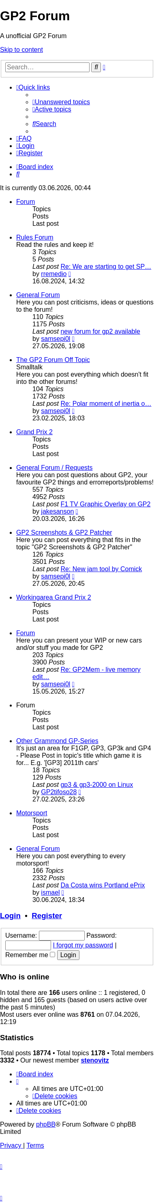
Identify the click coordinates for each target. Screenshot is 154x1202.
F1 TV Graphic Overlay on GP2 (105, 504)
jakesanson (57, 511)
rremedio (53, 273)
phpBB (46, 1124)
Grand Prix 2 (34, 432)
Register (47, 915)
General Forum (38, 294)
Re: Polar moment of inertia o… (105, 403)
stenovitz (95, 1060)
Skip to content (21, 49)
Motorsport (31, 813)
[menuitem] (61, 102)
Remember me (30, 954)
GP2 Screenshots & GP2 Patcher (64, 532)
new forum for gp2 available (100, 331)
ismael (50, 892)
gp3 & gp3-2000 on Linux (96, 784)
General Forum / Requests (54, 467)
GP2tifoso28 (59, 791)
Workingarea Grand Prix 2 (53, 597)
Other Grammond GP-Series (57, 740)
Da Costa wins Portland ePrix (102, 885)
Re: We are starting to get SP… (105, 266)
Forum (25, 201)
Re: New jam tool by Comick (101, 569)
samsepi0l (55, 338)
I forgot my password (83, 945)
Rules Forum (34, 237)
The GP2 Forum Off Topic (53, 359)
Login (10, 915)
